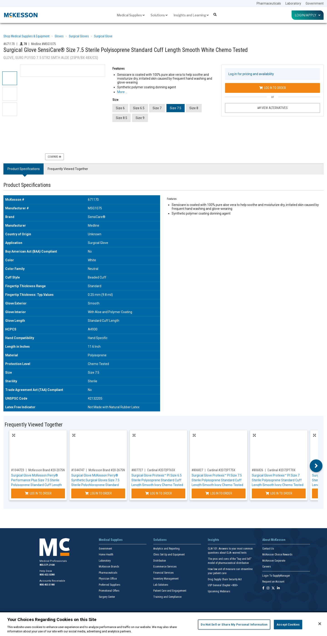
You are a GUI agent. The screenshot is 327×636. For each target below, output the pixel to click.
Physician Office (108, 578)
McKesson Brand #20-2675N (107, 470)
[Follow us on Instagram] (268, 588)
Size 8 (193, 108)
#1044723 (17, 470)
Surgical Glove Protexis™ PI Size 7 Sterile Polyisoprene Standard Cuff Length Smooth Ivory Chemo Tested (277, 480)
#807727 (137, 470)
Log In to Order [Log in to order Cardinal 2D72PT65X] (158, 493)
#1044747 (77, 470)
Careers (266, 566)
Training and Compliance (167, 596)
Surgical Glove (103, 36)
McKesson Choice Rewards (277, 554)
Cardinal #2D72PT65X (161, 470)
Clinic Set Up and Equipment (169, 554)
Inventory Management (165, 578)
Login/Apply (307, 15)
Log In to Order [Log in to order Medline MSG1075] (272, 88)
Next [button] (316, 465)
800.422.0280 (47, 574)
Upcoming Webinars (219, 591)
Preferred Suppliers (109, 584)
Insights (213, 540)
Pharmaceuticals (269, 3)
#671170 (9, 44)
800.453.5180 (47, 584)
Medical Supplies (131, 15)
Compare (54, 156)
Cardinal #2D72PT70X (281, 470)
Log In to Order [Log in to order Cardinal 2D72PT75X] (218, 493)
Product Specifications (23, 169)
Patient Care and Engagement (169, 590)
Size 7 (157, 108)
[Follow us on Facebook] (263, 588)
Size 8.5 (121, 118)
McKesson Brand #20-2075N (46, 470)
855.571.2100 (47, 564)
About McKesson (273, 540)
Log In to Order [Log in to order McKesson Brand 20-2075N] (38, 493)
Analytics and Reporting (166, 548)
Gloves (59, 36)
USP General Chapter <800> (223, 585)
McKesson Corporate (273, 560)
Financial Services (163, 572)
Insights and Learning (191, 15)
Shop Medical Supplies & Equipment (26, 36)
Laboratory (293, 3)
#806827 (197, 470)
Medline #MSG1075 (43, 44)
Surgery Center (107, 596)
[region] (163, 624)
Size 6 (120, 108)
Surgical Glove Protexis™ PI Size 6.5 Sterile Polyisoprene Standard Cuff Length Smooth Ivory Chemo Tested (157, 480)
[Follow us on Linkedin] (278, 588)
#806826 (257, 470)
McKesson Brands (109, 566)
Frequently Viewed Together (68, 169)
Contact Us (268, 548)
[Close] (320, 624)
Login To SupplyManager (276, 575)
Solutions (159, 15)
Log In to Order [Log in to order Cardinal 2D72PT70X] (278, 493)
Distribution (159, 560)
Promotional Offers (109, 590)
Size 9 (140, 118)
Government (315, 3)
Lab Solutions (160, 584)
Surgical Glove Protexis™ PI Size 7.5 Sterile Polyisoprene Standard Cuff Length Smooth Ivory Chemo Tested (217, 480)
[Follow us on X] (273, 588)
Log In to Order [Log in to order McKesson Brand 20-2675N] (98, 493)
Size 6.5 (138, 108)
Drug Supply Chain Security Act (225, 579)
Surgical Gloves (79, 36)
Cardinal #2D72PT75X (221, 470)
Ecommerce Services (165, 566)
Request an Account (273, 581)
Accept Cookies (288, 624)
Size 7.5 (175, 108)
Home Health (106, 554)
